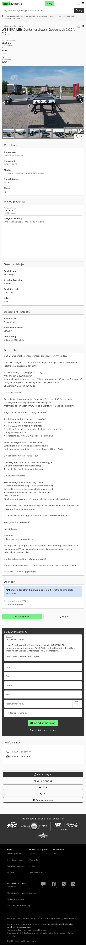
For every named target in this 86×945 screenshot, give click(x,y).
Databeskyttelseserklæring (43, 730)
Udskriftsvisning (43, 780)
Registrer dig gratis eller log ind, (35, 589)
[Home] (21, 16)
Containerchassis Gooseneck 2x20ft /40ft (24, 173)
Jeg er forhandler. (18, 712)
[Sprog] (78, 3)
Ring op (64, 616)
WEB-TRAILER (11, 164)
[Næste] (81, 102)
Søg (79, 10)
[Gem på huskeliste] (78, 26)
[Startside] (3, 16)
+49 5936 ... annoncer (18, 751)
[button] (83, 3)
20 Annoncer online (13, 604)
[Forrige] (4, 102)
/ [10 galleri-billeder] (79, 136)
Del (43, 793)
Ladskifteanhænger (13, 155)
